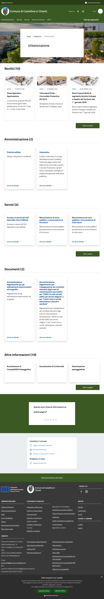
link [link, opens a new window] (71, 587)
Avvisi (9, 89)
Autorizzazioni (57, 524)
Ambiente (55, 517)
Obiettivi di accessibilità (60, 569)
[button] (52, 596)
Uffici (3, 514)
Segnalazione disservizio (35, 545)
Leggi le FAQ (31, 549)
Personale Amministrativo (10, 525)
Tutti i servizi (87, 254)
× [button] (101, 577)
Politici (3, 522)
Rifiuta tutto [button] (60, 591)
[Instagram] (82, 11)
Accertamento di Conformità (51, 366)
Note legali (56, 552)
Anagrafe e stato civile (34, 507)
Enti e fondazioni (7, 518)
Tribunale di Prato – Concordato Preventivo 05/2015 (49, 96)
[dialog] (52, 587)
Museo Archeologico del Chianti (52, 477)
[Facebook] (77, 11)
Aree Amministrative (8, 511)
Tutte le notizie (87, 125)
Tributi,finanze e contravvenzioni (63, 513)
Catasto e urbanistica (34, 524)
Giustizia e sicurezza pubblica (62, 510)
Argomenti (37, 36)
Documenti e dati (7, 529)
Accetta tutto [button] (44, 591)
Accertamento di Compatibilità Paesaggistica (19, 368)
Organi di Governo (7, 507)
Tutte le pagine (87, 387)
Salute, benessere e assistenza (63, 521)
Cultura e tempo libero (34, 511)
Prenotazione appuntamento (37, 542)
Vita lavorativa (32, 514)
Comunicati (82, 511)
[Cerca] (100, 11)
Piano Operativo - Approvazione (14, 95)
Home (29, 36)
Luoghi (80, 524)
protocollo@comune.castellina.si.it (13, 563)
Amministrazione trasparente (62, 542)
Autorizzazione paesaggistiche (78, 368)
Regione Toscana (7, 2)
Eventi (80, 528)
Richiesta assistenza (34, 552)
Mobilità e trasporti (33, 531)
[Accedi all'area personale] (92, 2)
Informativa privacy (59, 549)
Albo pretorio (56, 545)
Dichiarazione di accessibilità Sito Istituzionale (63, 557)
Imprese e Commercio (34, 518)
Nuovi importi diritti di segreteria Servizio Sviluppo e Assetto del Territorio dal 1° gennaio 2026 (84, 98)
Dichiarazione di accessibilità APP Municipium (63, 564)
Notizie (80, 507)
